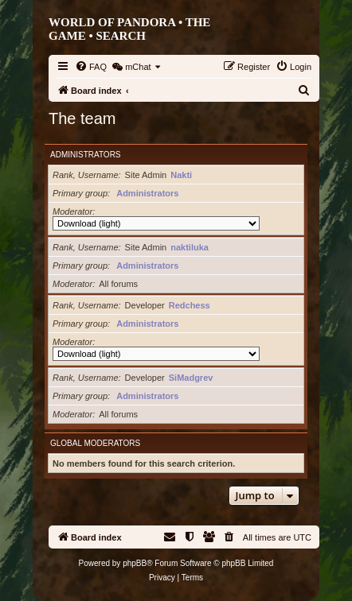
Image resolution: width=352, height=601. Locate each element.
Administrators (85, 154)
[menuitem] (91, 66)
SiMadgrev (191, 377)
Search (121, 35)
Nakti (181, 175)
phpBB (135, 563)
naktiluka (189, 247)
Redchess (189, 305)
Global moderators (95, 443)
